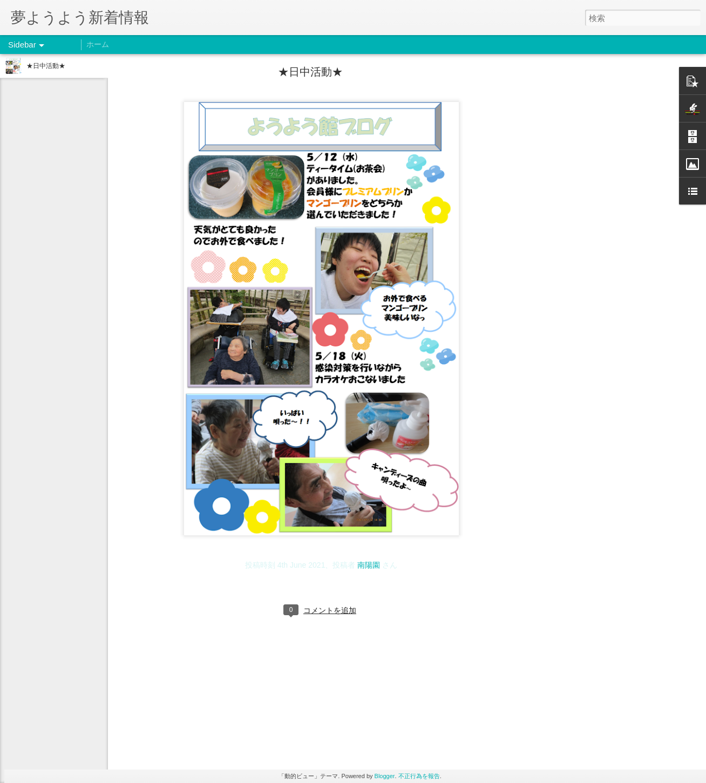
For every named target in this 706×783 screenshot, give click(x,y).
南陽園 (368, 565)
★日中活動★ (45, 66)
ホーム (97, 44)
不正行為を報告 (419, 776)
